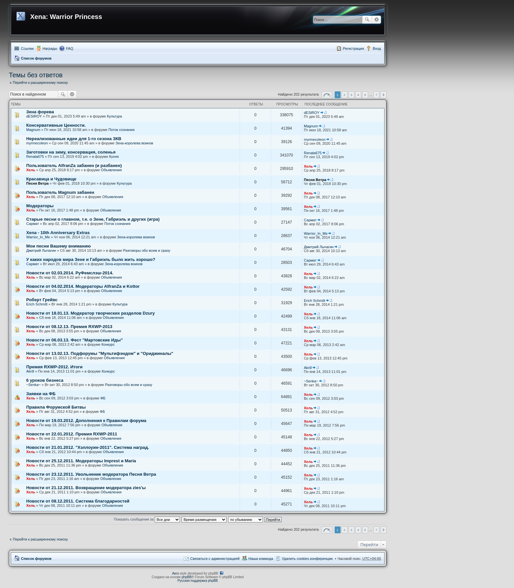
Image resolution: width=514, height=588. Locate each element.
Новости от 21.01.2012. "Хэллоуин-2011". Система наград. (87, 447)
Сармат (32, 224)
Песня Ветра (37, 183)
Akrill (30, 371)
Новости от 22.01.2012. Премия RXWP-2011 (71, 434)
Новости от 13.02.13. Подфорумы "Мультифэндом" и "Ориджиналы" (99, 353)
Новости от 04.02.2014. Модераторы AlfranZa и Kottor (83, 286)
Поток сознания (122, 130)
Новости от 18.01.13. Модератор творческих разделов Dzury (90, 313)
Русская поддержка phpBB (197, 580)
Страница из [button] (327, 94)
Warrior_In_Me (38, 237)
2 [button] (345, 95)
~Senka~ (33, 385)
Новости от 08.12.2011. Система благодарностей (77, 501)
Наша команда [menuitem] (260, 558)
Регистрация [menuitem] (353, 48)
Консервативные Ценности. (56, 125)
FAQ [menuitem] (69, 48)
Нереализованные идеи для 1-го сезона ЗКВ (73, 138)
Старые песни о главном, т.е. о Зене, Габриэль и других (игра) (93, 219)
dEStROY (34, 116)
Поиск (367, 20)
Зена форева (40, 111)
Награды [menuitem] (50, 48)
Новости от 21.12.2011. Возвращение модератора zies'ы (86, 487)
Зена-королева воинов (134, 143)
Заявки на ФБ (40, 393)
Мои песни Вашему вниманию (58, 246)
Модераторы (40, 205)
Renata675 (35, 156)
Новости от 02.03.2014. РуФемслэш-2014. (69, 272)
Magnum (33, 130)
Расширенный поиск (376, 20)
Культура (114, 116)
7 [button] (376, 95)
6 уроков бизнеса (44, 380)
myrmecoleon (37, 143)
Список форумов (36, 58)
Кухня (114, 156)
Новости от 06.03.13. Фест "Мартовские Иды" (74, 340)
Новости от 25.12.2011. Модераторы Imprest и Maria (81, 460)
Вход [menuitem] (377, 48)
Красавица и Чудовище (51, 178)
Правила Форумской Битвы (56, 407)
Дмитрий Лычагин (41, 250)
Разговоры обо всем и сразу (146, 250)
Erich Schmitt (37, 304)
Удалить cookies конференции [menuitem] (307, 558)
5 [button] (365, 95)
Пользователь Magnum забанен (60, 192)
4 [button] (358, 95)
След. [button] (383, 94)
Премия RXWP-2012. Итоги (54, 366)
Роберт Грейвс (42, 299)
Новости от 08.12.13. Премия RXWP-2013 (69, 326)
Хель (30, 170)
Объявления (111, 170)
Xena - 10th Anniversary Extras (58, 232)
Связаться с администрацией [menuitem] (214, 558)
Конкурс (108, 344)
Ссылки (27, 48)
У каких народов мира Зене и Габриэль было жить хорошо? (90, 259)
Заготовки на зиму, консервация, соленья (70, 152)
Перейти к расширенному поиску (40, 82)
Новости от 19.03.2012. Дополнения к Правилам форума (86, 420)
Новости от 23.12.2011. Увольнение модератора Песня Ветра (91, 474)
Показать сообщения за (147, 519)
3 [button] (351, 95)
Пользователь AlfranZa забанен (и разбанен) (74, 165)
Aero (175, 573)
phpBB (186, 577)
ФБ (103, 398)
